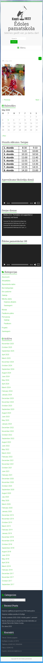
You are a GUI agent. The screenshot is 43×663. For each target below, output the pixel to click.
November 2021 (8, 464)
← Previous (6, 100)
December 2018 (8, 537)
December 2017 (8, 573)
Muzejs (4, 310)
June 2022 (6, 446)
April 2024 (5, 384)
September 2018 (8, 548)
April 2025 (5, 355)
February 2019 (7, 530)
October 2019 (7, 522)
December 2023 (8, 398)
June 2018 (6, 555)
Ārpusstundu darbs (8, 284)
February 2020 (7, 508)
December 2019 (8, 515)
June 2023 (6, 417)
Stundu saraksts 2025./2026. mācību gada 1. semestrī (19, 617)
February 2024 (7, 391)
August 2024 (6, 373)
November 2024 (8, 362)
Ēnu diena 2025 (7, 626)
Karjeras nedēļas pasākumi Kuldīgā (13, 614)
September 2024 (8, 369)
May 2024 (5, 380)
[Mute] (35, 203)
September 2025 (8, 351)
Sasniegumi (8, 305)
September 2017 (8, 584)
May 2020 (5, 501)
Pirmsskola (6, 317)
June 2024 (6, 376)
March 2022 (6, 453)
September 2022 (8, 438)
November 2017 (8, 577)
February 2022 (7, 457)
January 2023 (7, 424)
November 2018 (8, 541)
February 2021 (7, 475)
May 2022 (5, 449)
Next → (38, 100)
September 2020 (8, 490)
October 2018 (7, 544)
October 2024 (7, 366)
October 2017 (7, 581)
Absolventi (5, 277)
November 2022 (8, 431)
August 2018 (6, 552)
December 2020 (8, 479)
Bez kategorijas (7, 288)
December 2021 (8, 460)
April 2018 (5, 563)
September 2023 (8, 409)
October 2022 (7, 435)
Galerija (4, 295)
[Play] (5, 203)
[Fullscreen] (38, 203)
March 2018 (6, 566)
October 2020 (7, 486)
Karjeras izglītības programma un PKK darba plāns (18, 611)
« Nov (4, 136)
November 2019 (8, 519)
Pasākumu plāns (8, 313)
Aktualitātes (6, 281)
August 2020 (6, 493)
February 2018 (7, 570)
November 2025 (8, 344)
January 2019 (7, 533)
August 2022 (6, 442)
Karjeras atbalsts (10, 302)
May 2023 (5, 420)
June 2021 (6, 471)
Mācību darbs (7, 299)
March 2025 (6, 358)
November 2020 (8, 482)
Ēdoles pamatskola (21, 26)
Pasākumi (7, 324)
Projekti (4, 328)
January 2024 (7, 395)
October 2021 (7, 468)
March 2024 (6, 387)
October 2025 (7, 347)
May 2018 (5, 559)
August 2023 (6, 413)
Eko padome (6, 292)
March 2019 (6, 526)
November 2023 (8, 402)
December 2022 (8, 428)
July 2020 (5, 497)
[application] (21, 194)
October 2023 (7, 406)
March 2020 (6, 504)
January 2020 (7, 511)
